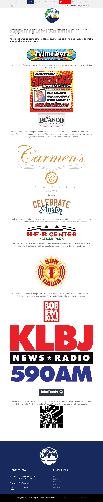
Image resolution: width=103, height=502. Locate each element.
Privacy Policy (69, 498)
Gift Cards (54, 2)
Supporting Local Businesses (82, 2)
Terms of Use (81, 498)
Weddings (50, 29)
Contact (84, 29)
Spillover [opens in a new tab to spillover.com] (59, 498)
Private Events (62, 29)
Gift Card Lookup (41, 2)
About (26, 29)
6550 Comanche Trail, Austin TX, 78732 (79, 6)
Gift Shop (75, 29)
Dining (34, 29)
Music (41, 29)
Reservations (65, 2)
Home (55, 476)
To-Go (30, 2)
